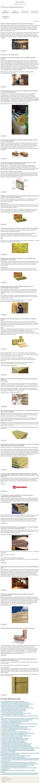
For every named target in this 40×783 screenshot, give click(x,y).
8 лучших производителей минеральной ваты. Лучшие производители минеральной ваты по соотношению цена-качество (20, 475)
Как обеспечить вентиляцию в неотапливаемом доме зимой (18, 58)
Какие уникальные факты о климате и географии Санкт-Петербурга (15, 706)
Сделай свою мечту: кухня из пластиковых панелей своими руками (15, 702)
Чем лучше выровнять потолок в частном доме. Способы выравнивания (17, 746)
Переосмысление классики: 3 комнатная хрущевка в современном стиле (17, 743)
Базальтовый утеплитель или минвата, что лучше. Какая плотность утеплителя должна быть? (19, 527)
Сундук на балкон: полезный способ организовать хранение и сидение (16, 713)
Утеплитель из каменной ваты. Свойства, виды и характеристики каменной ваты (17, 495)
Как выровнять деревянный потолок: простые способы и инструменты (16, 755)
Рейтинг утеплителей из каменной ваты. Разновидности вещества (19, 379)
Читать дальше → (4, 50)
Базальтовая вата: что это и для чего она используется (18, 353)
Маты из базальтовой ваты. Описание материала (17, 24)
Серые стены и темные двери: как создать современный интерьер (15, 705)
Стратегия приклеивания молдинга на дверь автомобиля (13, 757)
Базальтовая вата (24, 11)
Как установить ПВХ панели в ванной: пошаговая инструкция (14, 727)
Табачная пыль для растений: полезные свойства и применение (15, 721)
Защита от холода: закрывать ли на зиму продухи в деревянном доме (16, 735)
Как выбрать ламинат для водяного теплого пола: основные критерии (16, 745)
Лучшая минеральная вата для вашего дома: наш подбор (19, 228)
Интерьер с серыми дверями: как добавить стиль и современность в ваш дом (17, 707)
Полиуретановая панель (5, 17)
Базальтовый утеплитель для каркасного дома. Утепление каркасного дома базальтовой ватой (20, 445)
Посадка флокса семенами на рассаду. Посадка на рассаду (14, 766)
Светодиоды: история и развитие (9, 730)
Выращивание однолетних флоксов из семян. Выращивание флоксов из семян (18, 765)
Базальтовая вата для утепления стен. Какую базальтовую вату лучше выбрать (20, 411)
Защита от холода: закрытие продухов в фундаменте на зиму (14, 734)
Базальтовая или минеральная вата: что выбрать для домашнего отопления (18, 259)
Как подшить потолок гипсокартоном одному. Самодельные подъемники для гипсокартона (20, 758)
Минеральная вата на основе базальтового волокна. (18, 628)
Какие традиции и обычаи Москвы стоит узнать (11, 722)
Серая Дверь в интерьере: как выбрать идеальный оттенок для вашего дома (17, 703)
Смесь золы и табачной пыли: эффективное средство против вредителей (17, 719)
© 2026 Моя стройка (4, 777)
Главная (15, 4)
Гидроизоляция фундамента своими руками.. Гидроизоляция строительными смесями (19, 774)
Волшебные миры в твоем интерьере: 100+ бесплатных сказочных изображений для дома (20, 747)
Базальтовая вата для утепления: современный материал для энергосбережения (19, 91)
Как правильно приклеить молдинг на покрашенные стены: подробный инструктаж (19, 762)
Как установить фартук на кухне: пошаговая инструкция (13, 701)
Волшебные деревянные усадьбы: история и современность (14, 742)
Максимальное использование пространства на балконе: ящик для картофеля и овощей (20, 718)
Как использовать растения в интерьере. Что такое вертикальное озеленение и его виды (20, 763)
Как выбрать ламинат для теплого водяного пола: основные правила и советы (18, 749)
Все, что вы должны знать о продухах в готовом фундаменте (14, 731)
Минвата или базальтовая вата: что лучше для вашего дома (18, 319)
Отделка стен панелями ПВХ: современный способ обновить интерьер (16, 729)
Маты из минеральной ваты (15, 12)
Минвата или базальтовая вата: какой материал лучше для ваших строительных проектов (20, 196)
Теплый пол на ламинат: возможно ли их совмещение (13, 741)
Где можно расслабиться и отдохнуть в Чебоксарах (12, 714)
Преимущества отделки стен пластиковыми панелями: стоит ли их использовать (18, 726)
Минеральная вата (34, 11)
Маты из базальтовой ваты (5, 12)
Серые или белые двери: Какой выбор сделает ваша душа (14, 709)
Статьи (24, 4)
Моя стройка (20, 2)
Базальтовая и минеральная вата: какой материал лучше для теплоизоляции (19, 140)
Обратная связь (4, 781)
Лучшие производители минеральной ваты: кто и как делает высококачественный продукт (18, 163)
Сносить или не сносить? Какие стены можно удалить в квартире (15, 738)
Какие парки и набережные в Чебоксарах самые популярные (14, 710)
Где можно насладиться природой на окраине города (12, 711)
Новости (20, 4)
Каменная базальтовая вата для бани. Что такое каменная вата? (19, 567)
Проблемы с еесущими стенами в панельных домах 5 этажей (14, 739)
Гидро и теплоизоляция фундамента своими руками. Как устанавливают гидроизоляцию (20, 773)
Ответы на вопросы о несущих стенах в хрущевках (12, 737)
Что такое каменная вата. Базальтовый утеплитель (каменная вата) (17, 594)
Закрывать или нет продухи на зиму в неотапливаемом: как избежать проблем (18, 733)
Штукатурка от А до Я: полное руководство (11, 725)
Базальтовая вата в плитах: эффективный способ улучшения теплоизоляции (17, 287)
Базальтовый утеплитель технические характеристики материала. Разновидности (19, 659)
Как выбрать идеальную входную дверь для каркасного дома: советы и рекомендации (19, 723)
